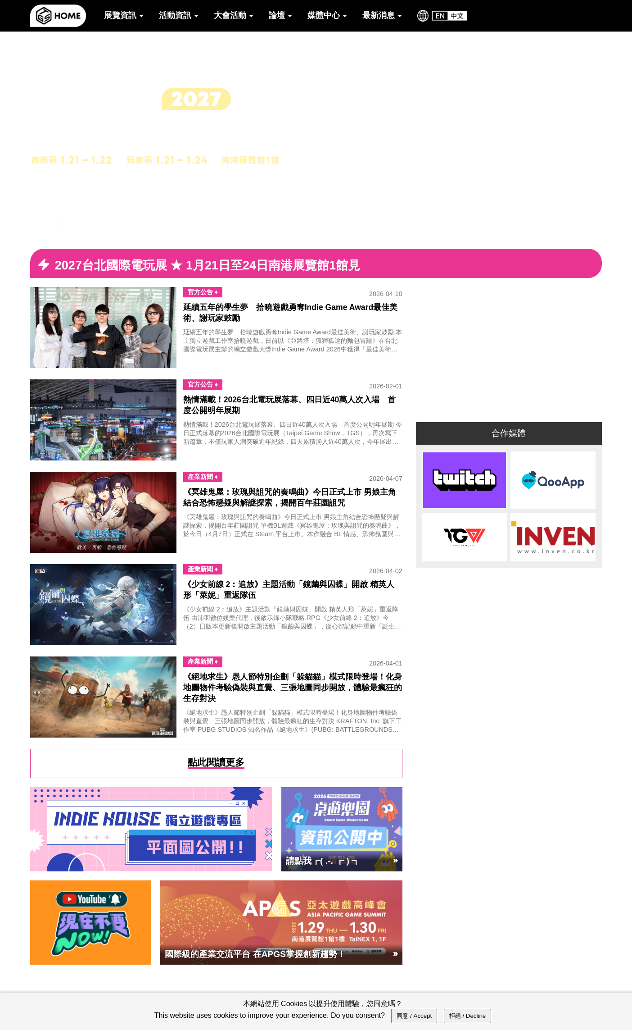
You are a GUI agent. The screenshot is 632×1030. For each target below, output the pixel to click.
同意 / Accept (414, 1015)
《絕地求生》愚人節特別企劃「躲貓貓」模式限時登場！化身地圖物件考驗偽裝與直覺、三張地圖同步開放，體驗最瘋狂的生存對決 (292, 687)
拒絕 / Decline (467, 1015)
